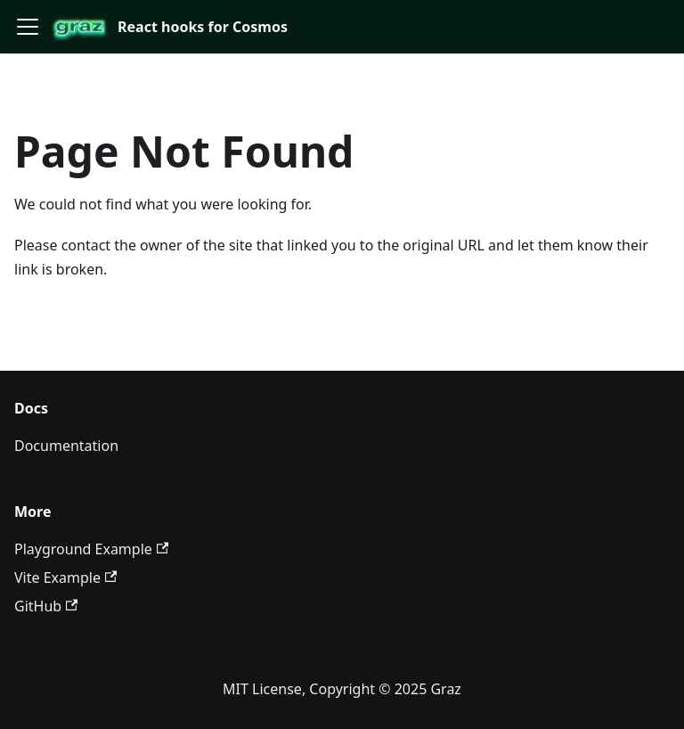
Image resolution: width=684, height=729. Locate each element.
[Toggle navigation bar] (27, 26)
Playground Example (91, 549)
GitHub (45, 606)
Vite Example (65, 577)
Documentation (66, 445)
